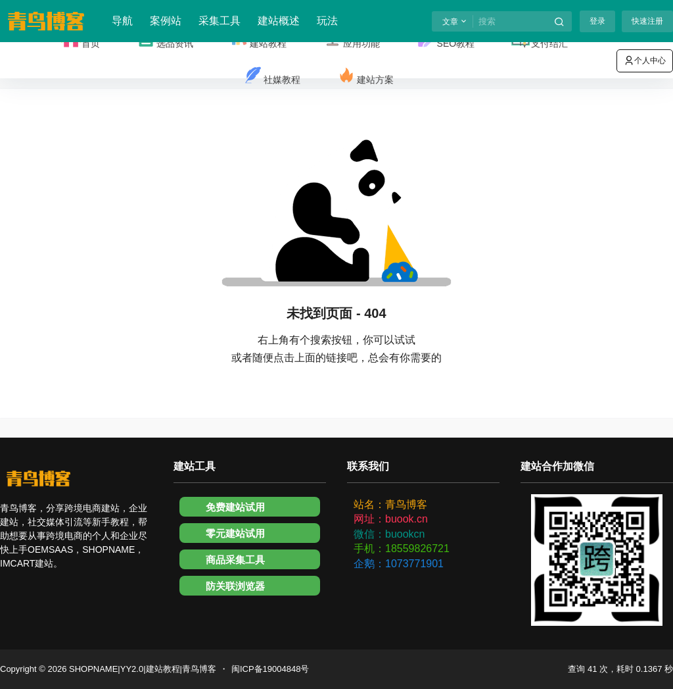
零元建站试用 (235, 533)
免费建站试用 (235, 507)
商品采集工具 (235, 559)
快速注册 (647, 21)
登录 (597, 21)
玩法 (327, 20)
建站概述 (279, 20)
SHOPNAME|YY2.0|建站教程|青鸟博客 (141, 669)
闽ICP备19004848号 (270, 669)
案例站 (165, 20)
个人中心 (645, 60)
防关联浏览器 (235, 586)
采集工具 (219, 20)
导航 (122, 20)
